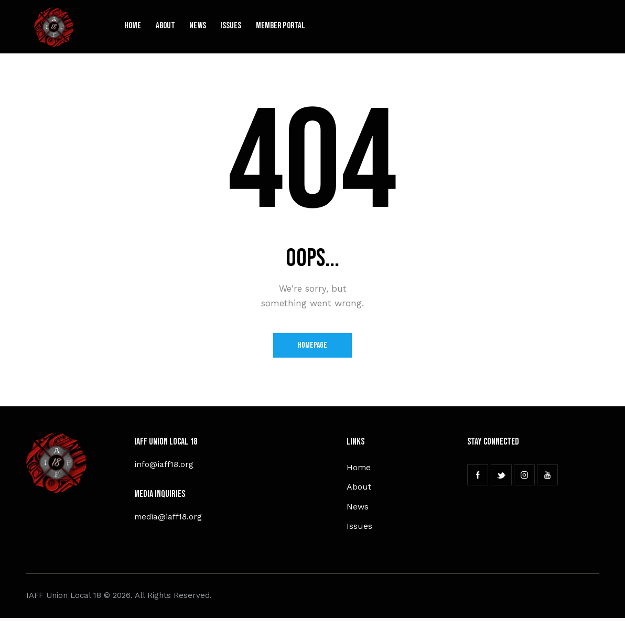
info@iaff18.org (164, 465)
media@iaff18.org (169, 518)
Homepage (312, 346)
